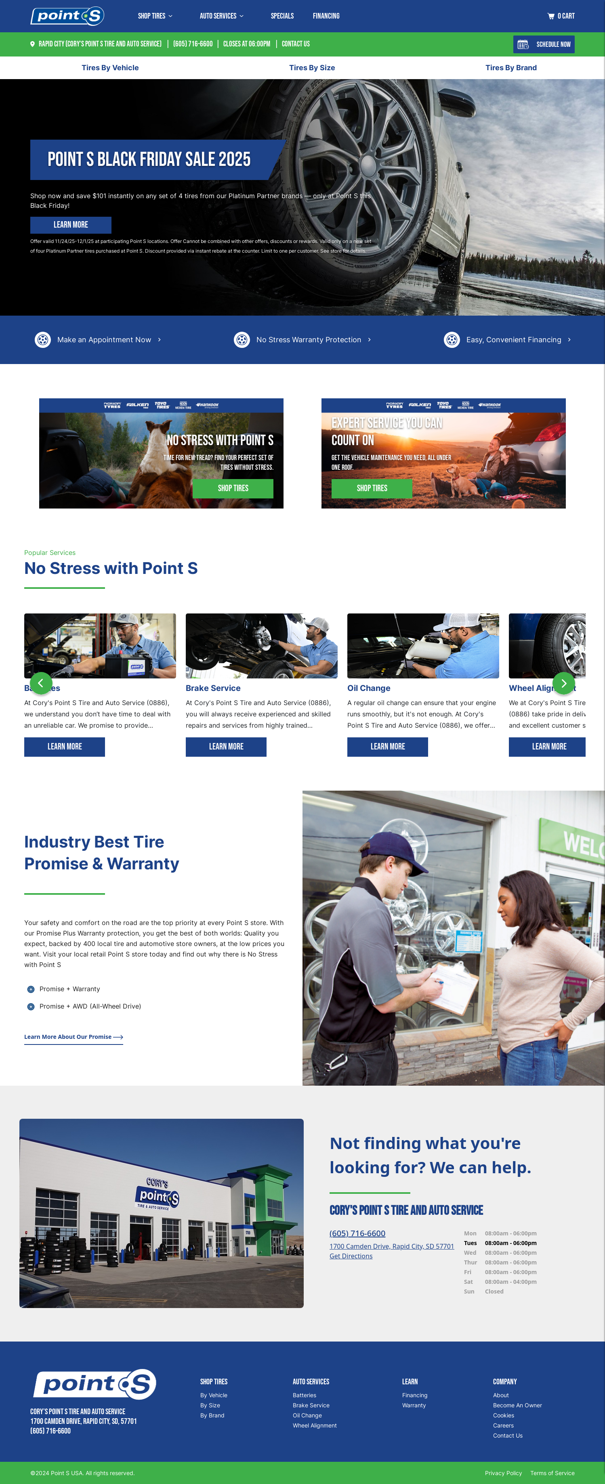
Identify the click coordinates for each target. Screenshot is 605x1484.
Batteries (304, 1395)
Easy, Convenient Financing (513, 339)
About (501, 1395)
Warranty (414, 1405)
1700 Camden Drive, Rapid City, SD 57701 (392, 1246)
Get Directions (351, 1256)
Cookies (503, 1415)
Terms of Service (552, 1472)
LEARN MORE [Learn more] (65, 746)
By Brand (212, 1415)
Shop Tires (233, 488)
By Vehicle (213, 1395)
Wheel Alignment (315, 1425)
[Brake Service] (262, 644)
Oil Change (307, 1415)
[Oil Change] (423, 644)
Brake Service (311, 1405)
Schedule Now (544, 44)
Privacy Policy (503, 1472)
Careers (503, 1425)
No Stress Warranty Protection (308, 339)
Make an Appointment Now (104, 339)
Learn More (71, 225)
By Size (210, 1405)
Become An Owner (517, 1405)
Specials (282, 16)
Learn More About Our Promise (73, 1036)
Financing (326, 16)
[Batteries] (100, 644)
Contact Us (508, 1435)
